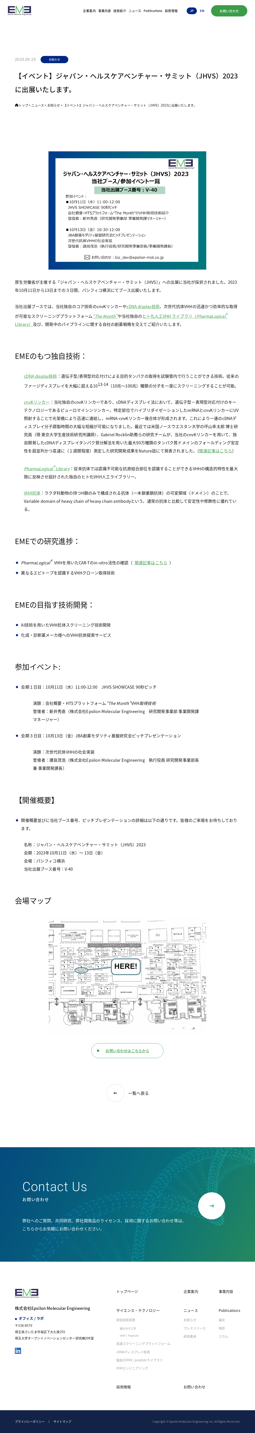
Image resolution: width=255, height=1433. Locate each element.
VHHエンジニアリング (132, 1368)
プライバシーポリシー (30, 1421)
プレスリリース (195, 1328)
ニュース (135, 10)
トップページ (127, 1291)
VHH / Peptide (129, 1336)
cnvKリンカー (37, 402)
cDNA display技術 (143, 306)
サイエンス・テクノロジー (138, 1310)
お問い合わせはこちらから (127, 1050)
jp (192, 11)
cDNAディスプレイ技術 (133, 1352)
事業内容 (104, 10)
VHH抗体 (32, 493)
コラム (223, 1336)
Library (47, 468)
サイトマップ (62, 1421)
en (202, 11)
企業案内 (89, 10)
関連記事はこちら (215, 451)
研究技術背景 (126, 1320)
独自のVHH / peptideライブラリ (139, 1360)
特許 (222, 1328)
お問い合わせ (229, 11)
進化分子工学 (128, 1329)
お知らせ (190, 1320)
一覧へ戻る (127, 1093)
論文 (222, 1320)
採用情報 (171, 10)
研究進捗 (190, 1336)
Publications (153, 10)
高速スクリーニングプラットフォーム (143, 1343)
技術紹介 (119, 10)
